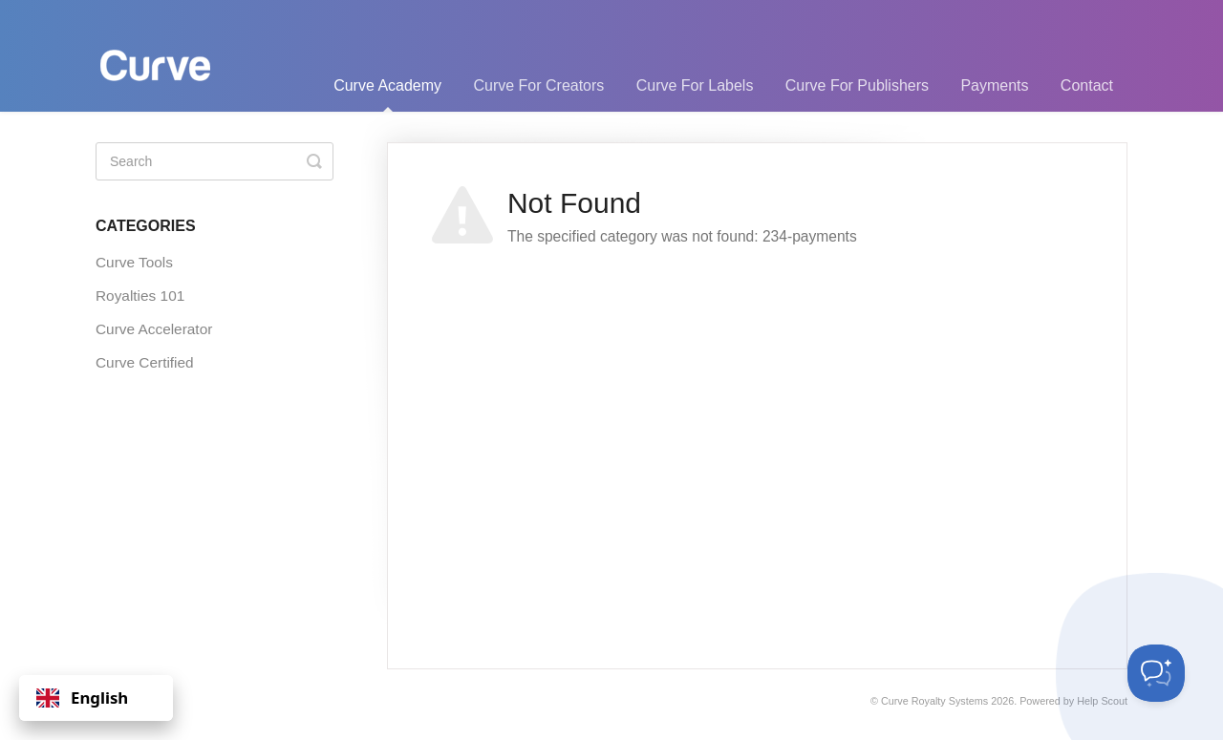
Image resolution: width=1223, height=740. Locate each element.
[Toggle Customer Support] (1156, 673)
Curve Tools (134, 262)
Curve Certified (145, 362)
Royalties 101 (140, 295)
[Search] (214, 161)
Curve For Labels (695, 85)
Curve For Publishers (857, 85)
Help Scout (1102, 701)
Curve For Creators (538, 85)
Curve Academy (387, 94)
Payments (994, 85)
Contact (1087, 85)
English (82, 697)
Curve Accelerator (154, 329)
